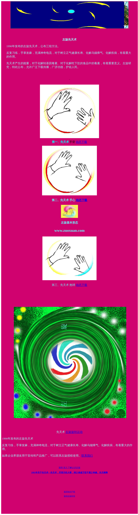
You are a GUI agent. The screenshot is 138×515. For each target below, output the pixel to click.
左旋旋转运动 (74, 431)
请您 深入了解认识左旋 (69, 467)
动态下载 (81, 141)
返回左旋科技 (69, 496)
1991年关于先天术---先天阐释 (69, 472)
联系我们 (87, 455)
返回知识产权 (69, 492)
